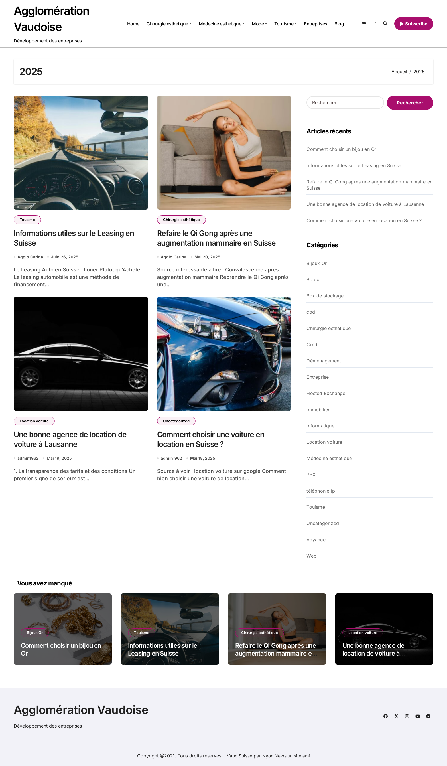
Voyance (315, 539)
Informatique (320, 426)
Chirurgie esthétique (169, 24)
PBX (311, 474)
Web (311, 556)
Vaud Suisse (239, 756)
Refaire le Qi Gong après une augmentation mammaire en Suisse (369, 185)
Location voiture (34, 421)
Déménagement (323, 361)
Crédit (313, 344)
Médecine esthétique (221, 24)
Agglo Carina (30, 257)
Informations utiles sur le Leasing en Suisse (353, 165)
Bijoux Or (316, 263)
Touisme (27, 219)
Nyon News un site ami (286, 756)
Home (133, 24)
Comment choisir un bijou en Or (341, 149)
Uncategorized (176, 421)
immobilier (318, 409)
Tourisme (285, 24)
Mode (259, 24)
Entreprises (315, 24)
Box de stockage (325, 296)
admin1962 (28, 459)
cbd (310, 312)
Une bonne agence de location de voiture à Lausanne (365, 204)
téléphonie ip (320, 491)
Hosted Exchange (325, 393)
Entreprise (317, 377)
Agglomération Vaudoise (81, 710)
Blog (339, 24)
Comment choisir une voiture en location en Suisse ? (364, 220)
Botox (312, 279)
